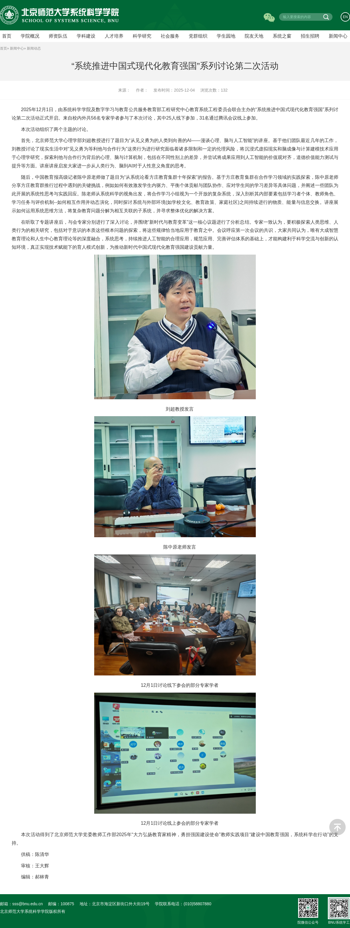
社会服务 (170, 36)
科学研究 (142, 36)
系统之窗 (282, 36)
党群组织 (198, 36)
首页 (3, 48)
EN (345, 17)
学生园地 (226, 36)
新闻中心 (338, 36)
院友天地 (254, 36)
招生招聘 (310, 36)
